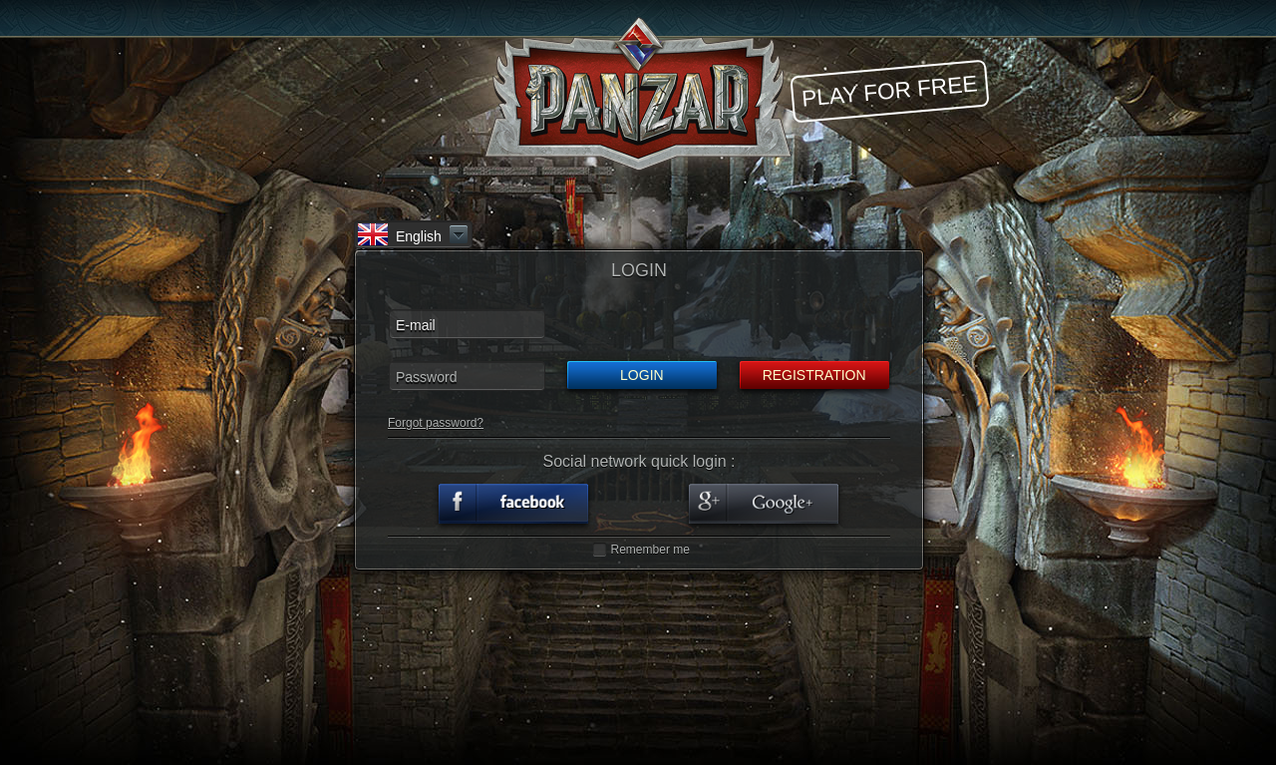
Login (642, 375)
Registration (814, 375)
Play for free (889, 90)
